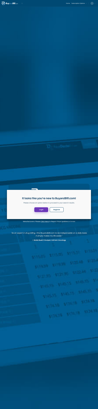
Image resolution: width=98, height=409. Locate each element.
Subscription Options (78, 3)
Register (56, 209)
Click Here (45, 221)
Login (41, 209)
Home (68, 3)
